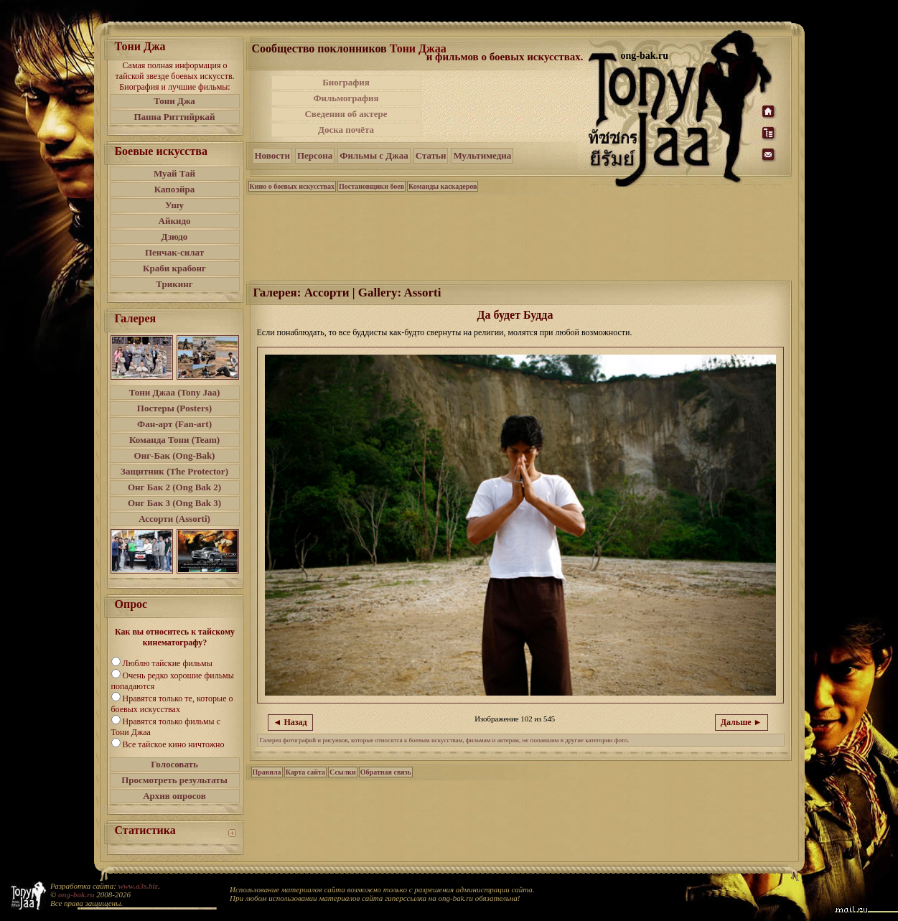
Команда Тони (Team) (174, 439)
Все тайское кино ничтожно (174, 744)
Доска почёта (346, 129)
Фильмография (345, 98)
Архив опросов (174, 795)
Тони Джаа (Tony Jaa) (174, 392)
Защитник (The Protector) (174, 471)
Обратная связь (385, 772)
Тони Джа (174, 100)
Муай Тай (174, 173)
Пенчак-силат (174, 252)
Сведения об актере (345, 113)
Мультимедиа (482, 155)
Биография (346, 82)
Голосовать (174, 764)
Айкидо (175, 220)
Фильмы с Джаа (374, 155)
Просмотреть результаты (174, 780)
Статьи (431, 155)
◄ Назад (290, 722)
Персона (314, 155)
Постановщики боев (371, 186)
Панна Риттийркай (174, 116)
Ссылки (342, 772)
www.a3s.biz (138, 886)
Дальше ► (741, 722)
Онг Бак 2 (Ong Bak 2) (174, 487)
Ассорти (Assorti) (174, 518)
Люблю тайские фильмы (167, 663)
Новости (272, 155)
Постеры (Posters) (174, 408)
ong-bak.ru (76, 894)
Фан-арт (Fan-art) (174, 424)
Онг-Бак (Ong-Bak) (174, 455)
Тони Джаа (418, 48)
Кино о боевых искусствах (292, 186)
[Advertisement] (506, 106)
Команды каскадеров (442, 186)
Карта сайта (305, 772)
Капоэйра (174, 189)
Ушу (174, 205)
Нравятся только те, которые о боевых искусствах (172, 703)
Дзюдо (175, 236)
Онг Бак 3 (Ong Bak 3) (174, 502)
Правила (267, 772)
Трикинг (174, 284)
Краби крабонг (174, 268)
